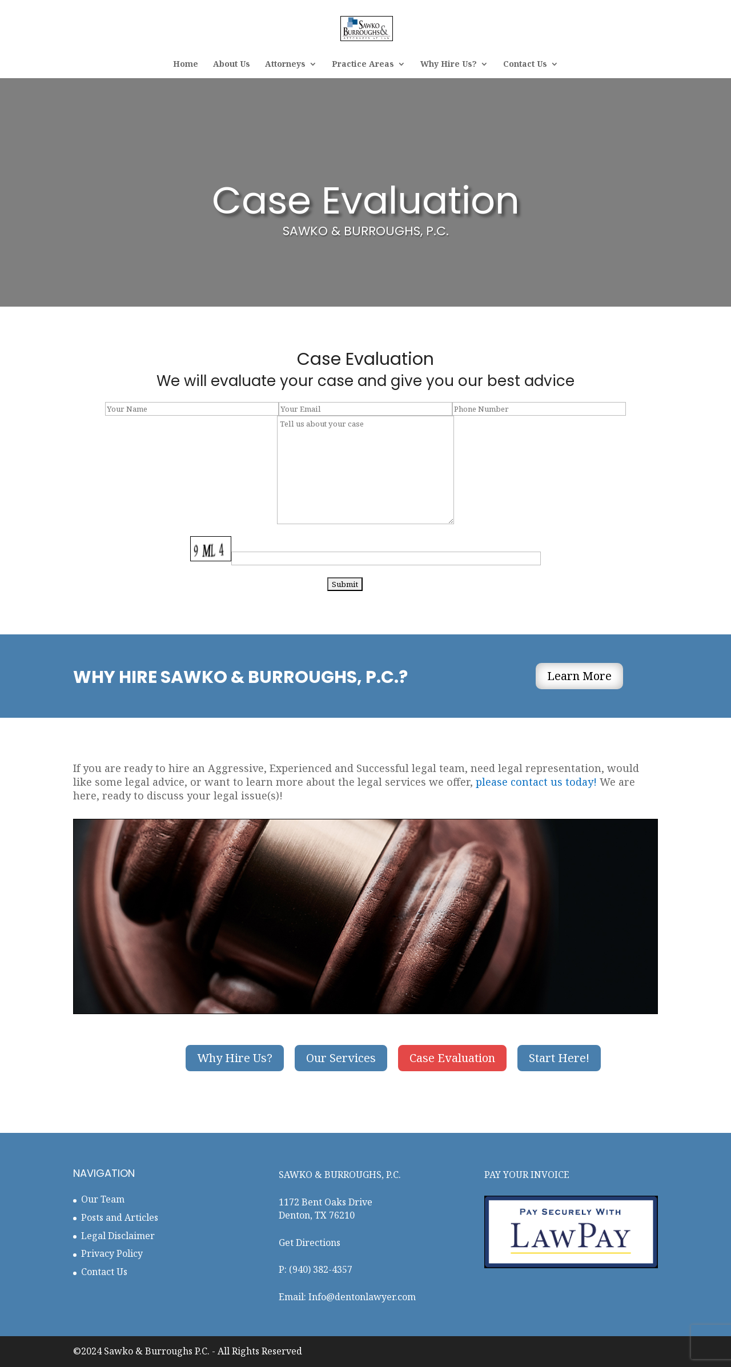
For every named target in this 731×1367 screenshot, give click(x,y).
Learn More (579, 676)
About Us (231, 64)
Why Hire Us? (448, 64)
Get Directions (309, 1242)
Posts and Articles (119, 1217)
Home (185, 64)
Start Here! (559, 1058)
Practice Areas (363, 64)
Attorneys (285, 64)
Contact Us (525, 64)
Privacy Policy (112, 1253)
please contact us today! (536, 782)
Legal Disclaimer (118, 1235)
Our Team (102, 1199)
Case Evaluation (452, 1058)
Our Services (341, 1058)
